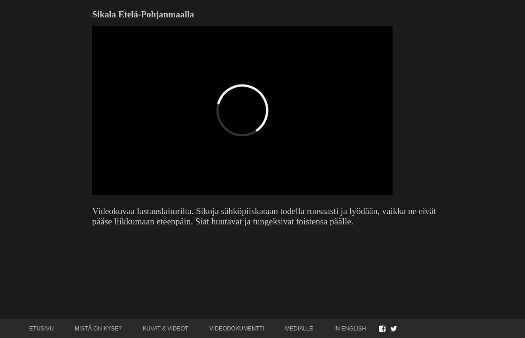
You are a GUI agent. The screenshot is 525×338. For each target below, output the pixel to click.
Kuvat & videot (165, 328)
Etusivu (41, 328)
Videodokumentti (236, 328)
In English (350, 328)
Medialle (299, 328)
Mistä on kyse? (98, 328)
